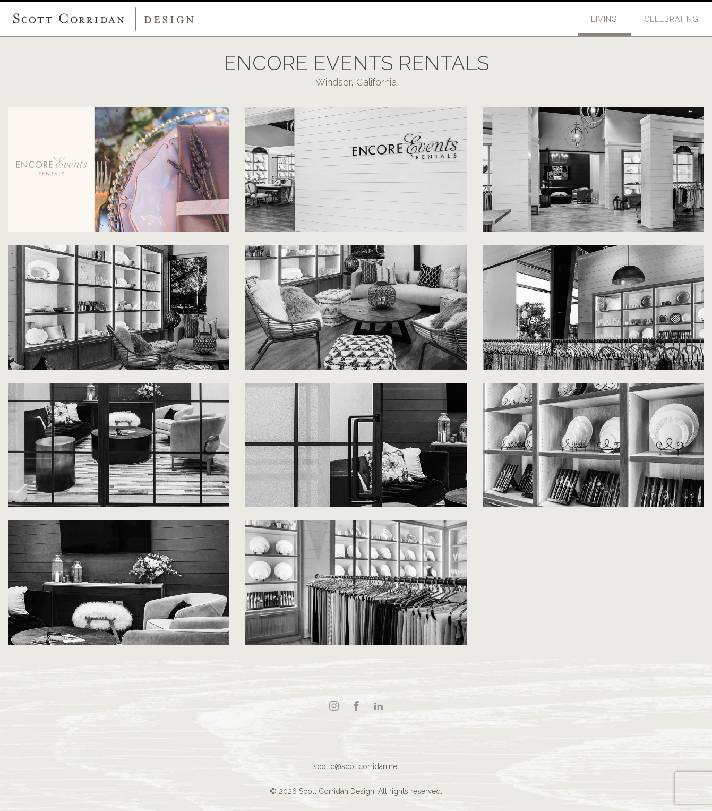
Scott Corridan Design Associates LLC (103, 19)
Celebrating (671, 19)
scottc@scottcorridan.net (356, 766)
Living (604, 19)
